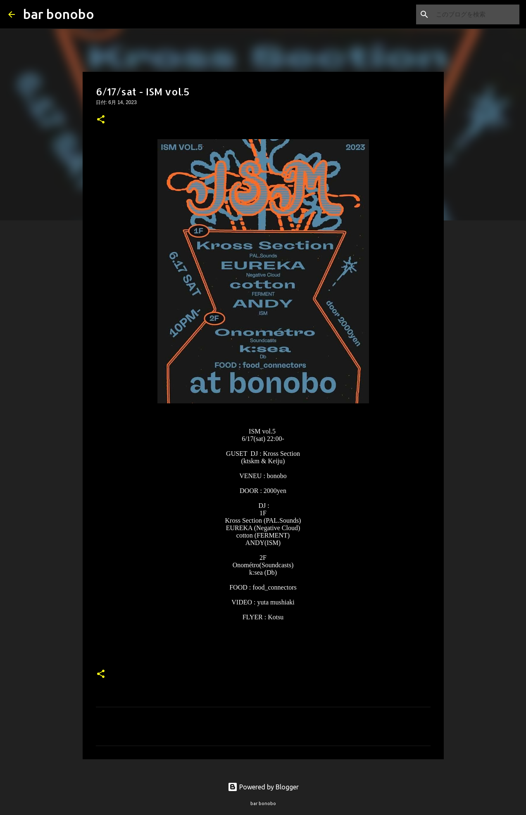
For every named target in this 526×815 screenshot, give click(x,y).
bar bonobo (58, 14)
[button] (101, 120)
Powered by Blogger (263, 787)
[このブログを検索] (476, 14)
